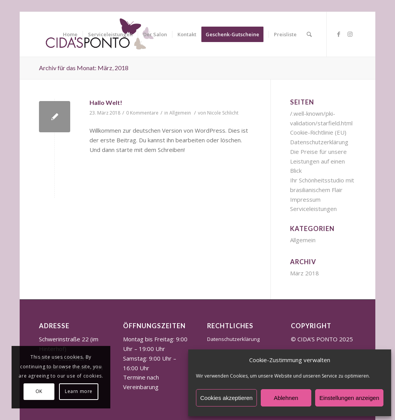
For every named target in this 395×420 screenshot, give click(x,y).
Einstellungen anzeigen (349, 398)
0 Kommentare (142, 113)
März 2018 (304, 273)
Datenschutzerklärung (319, 142)
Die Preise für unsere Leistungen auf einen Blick (318, 161)
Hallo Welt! (105, 102)
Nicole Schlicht (222, 113)
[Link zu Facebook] (338, 34)
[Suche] (309, 34)
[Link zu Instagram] (350, 34)
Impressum (305, 199)
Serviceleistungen (313, 209)
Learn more (79, 391)
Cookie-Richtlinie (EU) (318, 132)
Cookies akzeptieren (226, 398)
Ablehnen (286, 398)
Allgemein (180, 113)
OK (38, 391)
